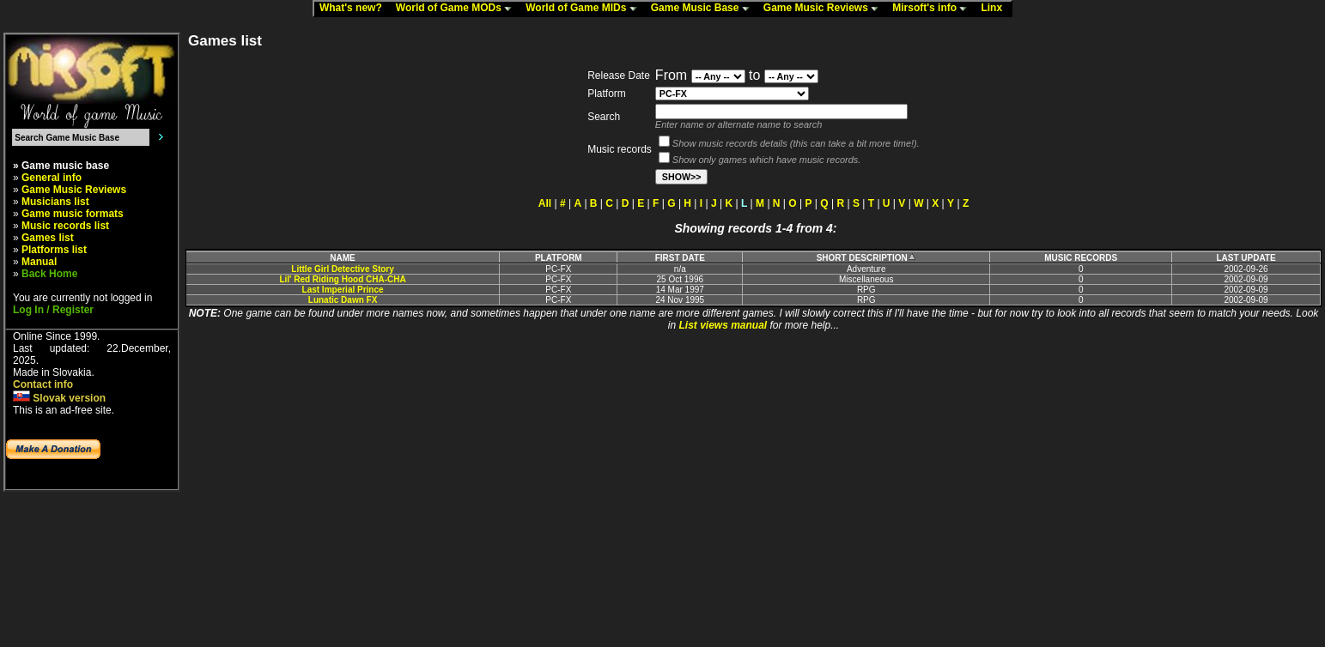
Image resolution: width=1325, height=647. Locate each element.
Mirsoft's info (933, 8)
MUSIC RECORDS (1080, 258)
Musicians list (55, 202)
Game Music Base (704, 8)
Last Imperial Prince (343, 289)
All (544, 203)
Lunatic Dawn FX (343, 300)
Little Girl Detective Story (342, 269)
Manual (39, 262)
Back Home (49, 274)
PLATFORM (558, 258)
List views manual (722, 325)
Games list (47, 238)
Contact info (43, 384)
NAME (342, 258)
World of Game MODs (457, 8)
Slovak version (59, 398)
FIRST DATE (680, 258)
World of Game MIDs (585, 8)
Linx (995, 8)
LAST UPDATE (1245, 258)
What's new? (355, 8)
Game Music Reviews (825, 8)
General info (51, 178)
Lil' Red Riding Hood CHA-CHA (342, 279)
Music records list (65, 226)
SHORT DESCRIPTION (866, 258)
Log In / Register (53, 310)
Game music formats (72, 214)
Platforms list (54, 250)
